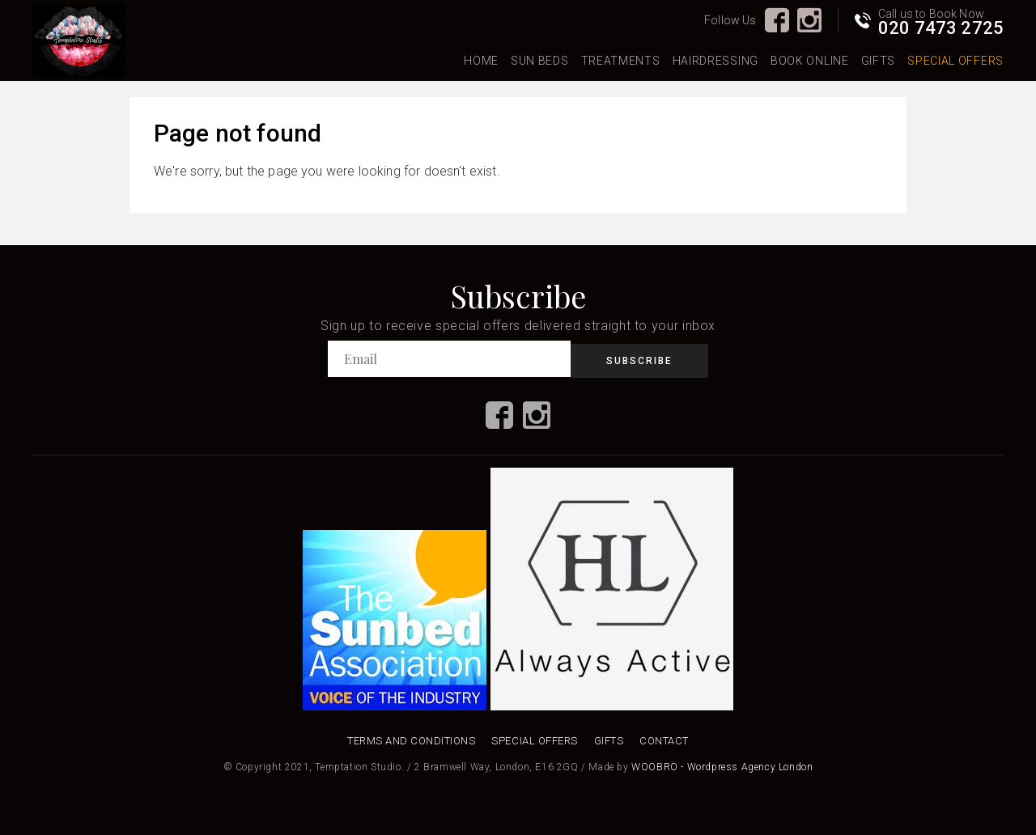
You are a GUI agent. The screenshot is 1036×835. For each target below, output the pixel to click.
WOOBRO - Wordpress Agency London (722, 767)
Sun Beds (540, 60)
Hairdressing (715, 60)
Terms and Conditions (411, 741)
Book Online (810, 60)
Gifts (878, 60)
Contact (664, 741)
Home (481, 60)
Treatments (620, 60)
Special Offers (955, 60)
